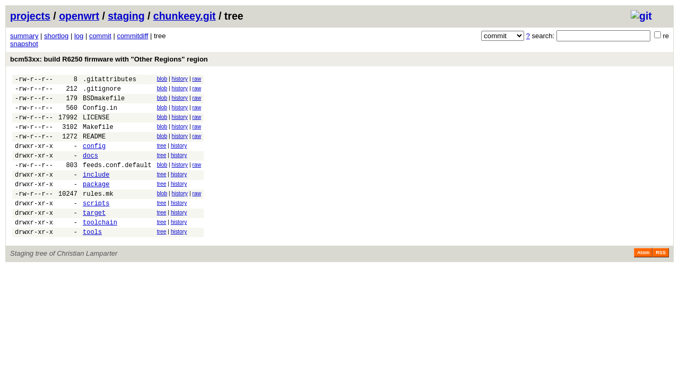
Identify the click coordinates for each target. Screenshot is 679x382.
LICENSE (96, 124)
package (96, 202)
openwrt (79, 16)
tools (92, 258)
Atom (643, 279)
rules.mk (98, 214)
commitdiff (132, 36)
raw (196, 79)
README (94, 147)
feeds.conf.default (117, 180)
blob (162, 79)
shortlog (56, 36)
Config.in (100, 113)
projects (30, 16)
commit (100, 36)
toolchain (100, 247)
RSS (661, 279)
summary (24, 36)
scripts (96, 225)
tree (162, 157)
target (94, 236)
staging (126, 16)
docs (90, 169)
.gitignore (102, 91)
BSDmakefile (104, 102)
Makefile (98, 136)
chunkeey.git (184, 16)
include (96, 191)
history (180, 79)
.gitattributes (109, 80)
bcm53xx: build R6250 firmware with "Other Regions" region (109, 59)
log (78, 36)
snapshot (24, 44)
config (94, 158)
